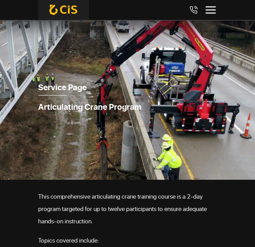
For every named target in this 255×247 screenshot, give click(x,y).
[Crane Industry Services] (63, 10)
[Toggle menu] (210, 10)
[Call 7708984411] (193, 9)
